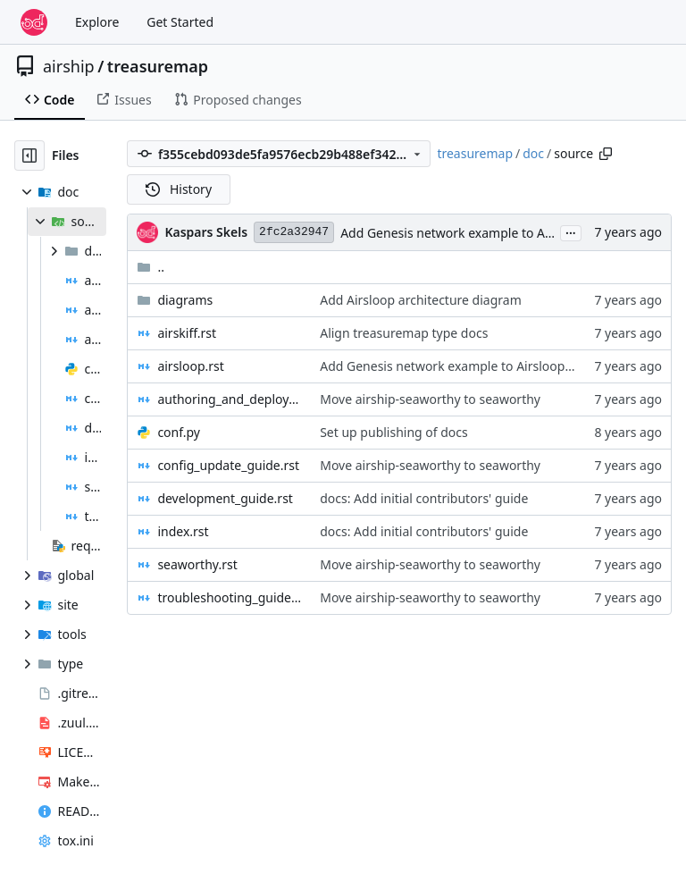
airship (69, 66)
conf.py (178, 432)
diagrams (185, 299)
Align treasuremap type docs (404, 332)
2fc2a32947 (294, 232)
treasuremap (157, 66)
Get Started (179, 21)
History (179, 189)
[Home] (34, 22)
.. (150, 266)
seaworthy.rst (197, 564)
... (570, 231)
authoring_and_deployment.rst (229, 399)
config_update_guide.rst (228, 465)
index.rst (182, 531)
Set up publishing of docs (394, 432)
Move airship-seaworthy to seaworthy (430, 399)
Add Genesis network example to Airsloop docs (477, 232)
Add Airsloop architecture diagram (421, 299)
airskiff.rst (186, 332)
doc (533, 153)
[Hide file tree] (29, 155)
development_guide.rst (225, 498)
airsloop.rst (190, 365)
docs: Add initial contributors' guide (424, 498)
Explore (97, 21)
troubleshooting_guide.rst (229, 597)
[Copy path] (605, 153)
